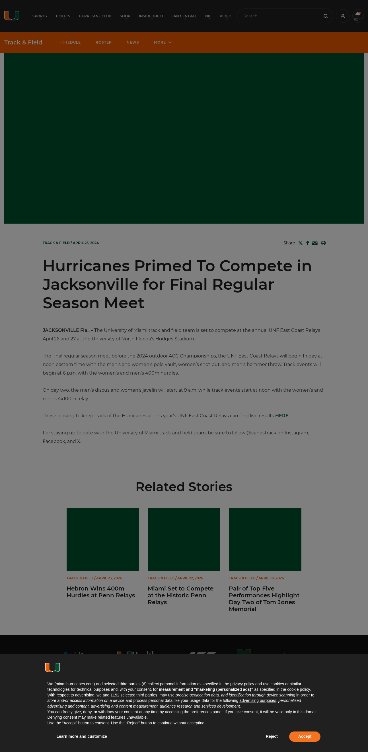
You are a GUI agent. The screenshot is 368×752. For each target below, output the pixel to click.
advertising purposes (257, 700)
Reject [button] (272, 736)
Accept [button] (305, 736)
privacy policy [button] (242, 684)
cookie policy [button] (298, 689)
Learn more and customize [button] (82, 736)
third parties (146, 695)
